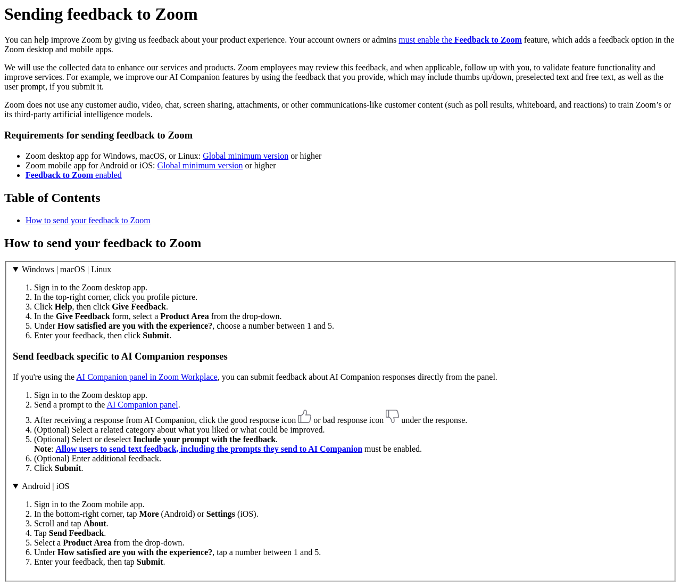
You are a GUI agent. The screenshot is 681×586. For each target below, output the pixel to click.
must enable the (460, 39)
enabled (74, 175)
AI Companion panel (142, 404)
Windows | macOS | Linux (66, 269)
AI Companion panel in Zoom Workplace (146, 376)
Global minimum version (245, 155)
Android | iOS (45, 486)
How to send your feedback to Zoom (88, 220)
